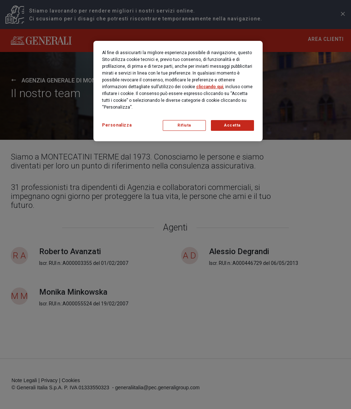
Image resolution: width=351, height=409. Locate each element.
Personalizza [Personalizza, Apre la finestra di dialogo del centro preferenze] (116, 125)
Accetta (232, 125)
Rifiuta (184, 125)
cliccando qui (209, 86)
